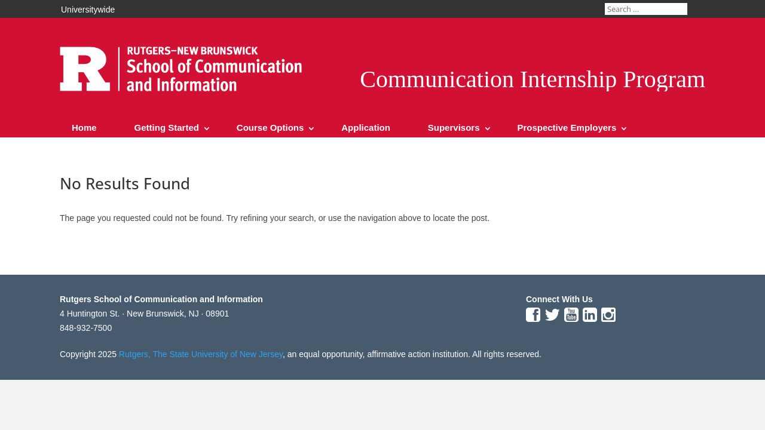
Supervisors (454, 127)
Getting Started (166, 127)
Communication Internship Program (532, 79)
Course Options (270, 127)
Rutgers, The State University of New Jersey (201, 354)
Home (84, 127)
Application (365, 127)
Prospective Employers (566, 127)
